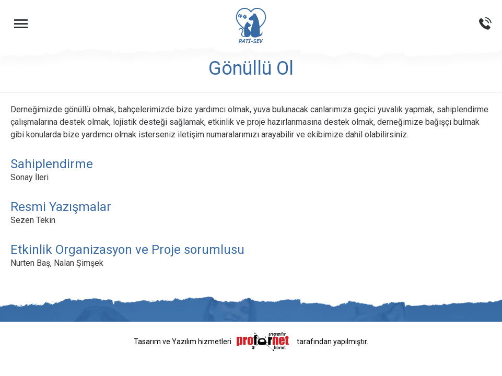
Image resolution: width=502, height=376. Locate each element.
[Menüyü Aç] (20, 23)
